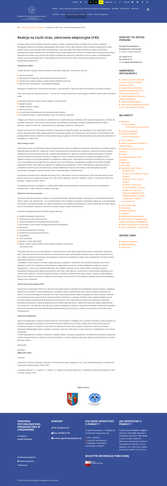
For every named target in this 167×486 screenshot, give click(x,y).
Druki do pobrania (127, 140)
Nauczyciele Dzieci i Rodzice (76, 14)
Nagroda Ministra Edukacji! (131, 102)
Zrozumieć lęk (130, 201)
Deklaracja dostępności (129, 131)
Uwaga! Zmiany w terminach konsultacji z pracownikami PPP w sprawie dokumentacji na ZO (131, 90)
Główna (55, 8)
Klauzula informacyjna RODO (138, 127)
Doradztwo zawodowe (129, 134)
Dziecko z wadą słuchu (133, 185)
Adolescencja (129, 171)
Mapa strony (125, 163)
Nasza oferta (125, 165)
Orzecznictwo (124, 8)
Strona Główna (130, 124)
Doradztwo (56, 14)
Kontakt (89, 14)
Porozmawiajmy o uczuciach (135, 187)
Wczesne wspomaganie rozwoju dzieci (135, 225)
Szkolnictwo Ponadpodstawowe (132, 216)
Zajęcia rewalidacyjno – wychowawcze (135, 227)
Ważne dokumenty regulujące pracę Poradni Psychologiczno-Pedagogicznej (84, 8)
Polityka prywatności (128, 211)
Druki (63, 14)
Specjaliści (115, 8)
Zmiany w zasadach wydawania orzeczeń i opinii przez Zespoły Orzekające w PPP (131, 82)
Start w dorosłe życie (132, 137)
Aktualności (135, 8)
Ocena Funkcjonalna (101, 14)
